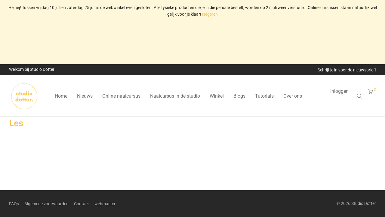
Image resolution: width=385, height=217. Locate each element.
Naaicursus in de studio (175, 96)
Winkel (217, 96)
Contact (81, 203)
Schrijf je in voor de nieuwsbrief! (347, 70)
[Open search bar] (360, 96)
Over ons (292, 96)
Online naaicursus (121, 96)
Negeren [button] (210, 14)
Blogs (239, 96)
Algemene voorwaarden (46, 203)
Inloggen (339, 91)
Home (61, 96)
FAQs (14, 203)
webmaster (105, 203)
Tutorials (264, 96)
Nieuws (85, 96)
